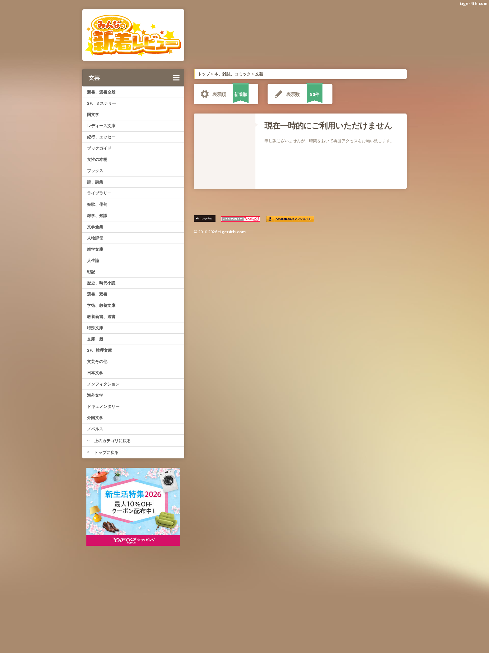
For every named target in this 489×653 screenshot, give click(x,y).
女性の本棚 (97, 159)
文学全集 (95, 227)
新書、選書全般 (101, 92)
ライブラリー (99, 193)
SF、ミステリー (101, 103)
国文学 (93, 114)
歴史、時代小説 (101, 283)
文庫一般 (95, 339)
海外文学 (95, 395)
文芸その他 (97, 361)
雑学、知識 (97, 215)
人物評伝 (95, 238)
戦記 (91, 271)
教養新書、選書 (101, 316)
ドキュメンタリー (103, 406)
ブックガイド (99, 148)
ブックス (95, 170)
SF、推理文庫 (99, 350)
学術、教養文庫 (101, 305)
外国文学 (95, 417)
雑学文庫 (95, 249)
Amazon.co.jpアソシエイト (294, 219)
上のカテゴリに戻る (109, 440)
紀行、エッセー (101, 137)
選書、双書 (97, 294)
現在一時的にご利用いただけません (328, 125)
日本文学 (95, 372)
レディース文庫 (101, 125)
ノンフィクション (103, 384)
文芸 (134, 77)
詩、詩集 (95, 182)
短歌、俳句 (97, 204)
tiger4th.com (473, 3)
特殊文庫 (95, 328)
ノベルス (95, 429)
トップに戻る (103, 452)
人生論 (93, 260)
